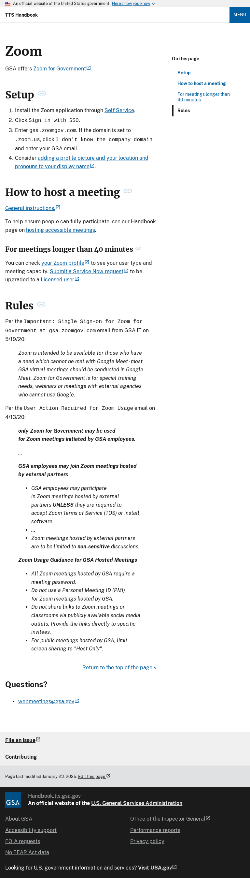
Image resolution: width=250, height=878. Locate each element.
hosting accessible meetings (60, 228)
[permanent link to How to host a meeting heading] (128, 190)
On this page (185, 58)
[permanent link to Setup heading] (42, 94)
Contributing (21, 753)
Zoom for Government (62, 69)
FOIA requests (22, 837)
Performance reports (155, 826)
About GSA (18, 815)
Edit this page (94, 772)
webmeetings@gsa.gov (48, 697)
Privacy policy (147, 837)
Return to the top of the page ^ (119, 664)
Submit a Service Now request (89, 269)
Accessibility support (31, 826)
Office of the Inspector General (170, 815)
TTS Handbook (21, 15)
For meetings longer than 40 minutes (203, 97)
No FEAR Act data (27, 848)
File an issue (23, 736)
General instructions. (33, 206)
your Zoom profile (65, 261)
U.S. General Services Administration (136, 799)
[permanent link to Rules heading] (41, 303)
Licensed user (60, 278)
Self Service (119, 110)
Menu (239, 14)
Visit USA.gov (157, 864)
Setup (184, 72)
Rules (183, 110)
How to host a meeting (201, 83)
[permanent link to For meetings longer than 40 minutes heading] (138, 247)
